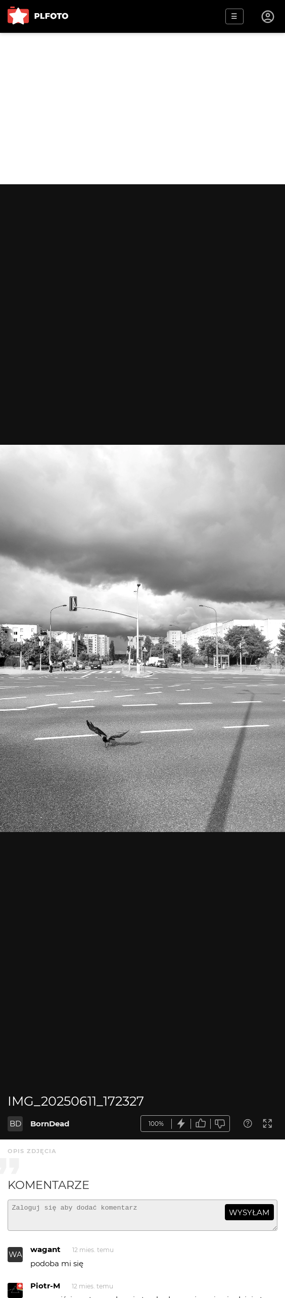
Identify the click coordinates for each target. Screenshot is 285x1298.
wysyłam (249, 1212)
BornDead (49, 1123)
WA (15, 1259)
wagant (45, 1254)
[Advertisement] (142, 108)
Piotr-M (45, 1290)
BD (15, 1123)
